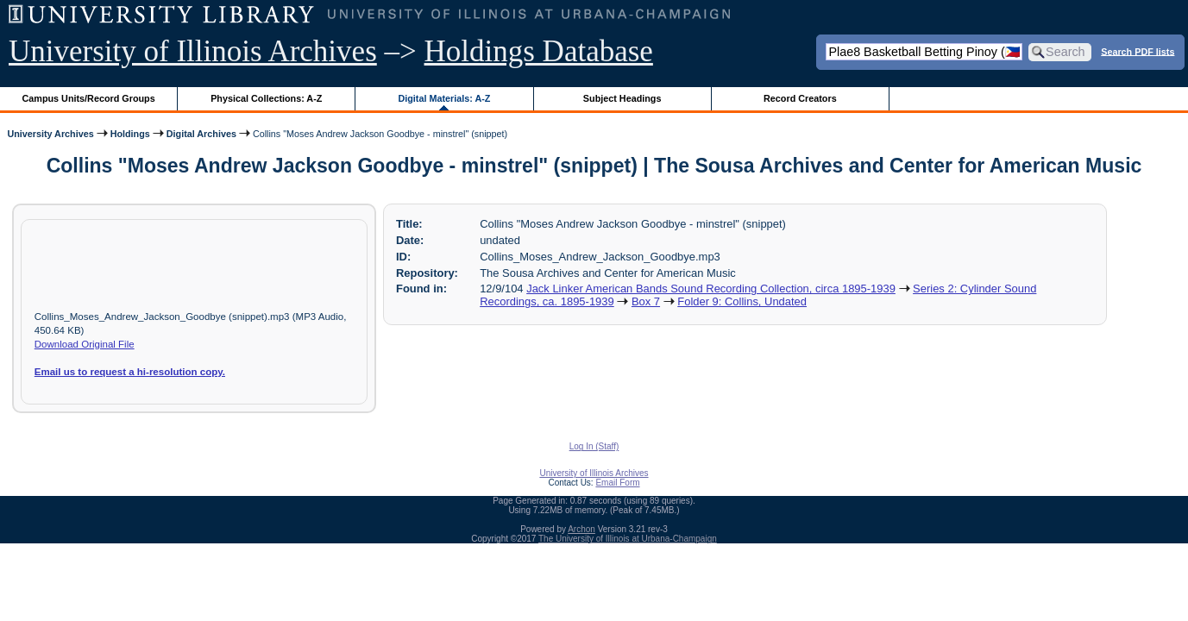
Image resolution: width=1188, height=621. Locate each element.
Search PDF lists (1137, 51)
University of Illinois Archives (193, 51)
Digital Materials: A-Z (444, 98)
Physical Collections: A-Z (266, 98)
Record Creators (800, 98)
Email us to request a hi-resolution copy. (130, 372)
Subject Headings (622, 98)
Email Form (617, 482)
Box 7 (646, 301)
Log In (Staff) (594, 446)
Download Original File (85, 344)
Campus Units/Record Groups (88, 98)
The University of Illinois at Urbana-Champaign (627, 538)
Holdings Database (538, 51)
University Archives (50, 134)
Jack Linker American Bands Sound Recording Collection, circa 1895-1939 (711, 288)
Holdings (130, 134)
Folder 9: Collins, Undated (742, 301)
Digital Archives (201, 134)
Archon (581, 529)
